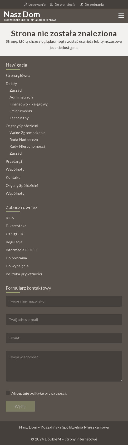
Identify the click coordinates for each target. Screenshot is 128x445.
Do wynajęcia (17, 265)
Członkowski (21, 111)
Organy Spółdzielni (22, 125)
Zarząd (16, 90)
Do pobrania (16, 258)
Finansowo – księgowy (29, 104)
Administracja (21, 97)
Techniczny (19, 117)
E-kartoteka (16, 225)
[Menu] (121, 16)
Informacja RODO (21, 249)
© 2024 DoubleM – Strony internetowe (64, 439)
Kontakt (13, 177)
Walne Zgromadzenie (28, 132)
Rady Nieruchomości (27, 146)
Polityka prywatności (24, 274)
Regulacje (14, 242)
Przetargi (14, 161)
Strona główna (18, 75)
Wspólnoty (15, 169)
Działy (11, 83)
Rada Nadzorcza (24, 139)
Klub (10, 217)
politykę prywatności (48, 393)
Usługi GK (14, 233)
